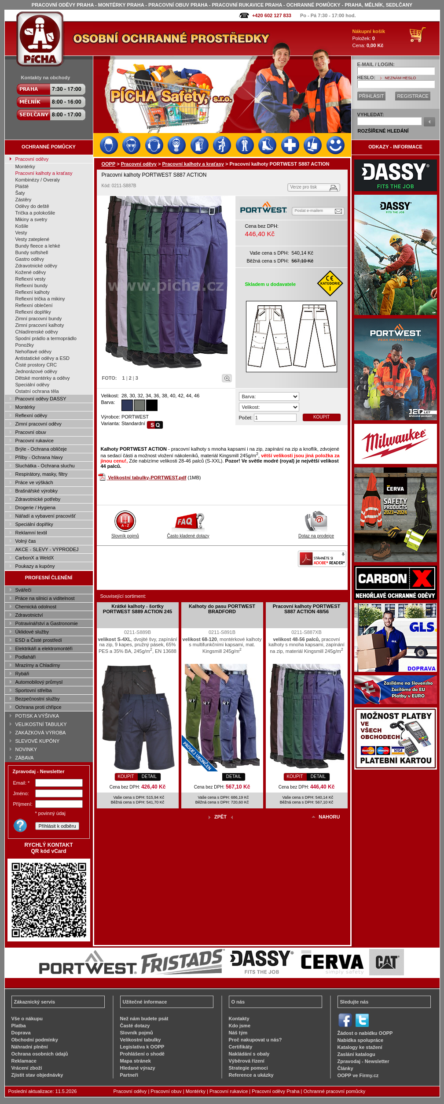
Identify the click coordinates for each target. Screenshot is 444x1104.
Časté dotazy (135, 1025)
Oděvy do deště (32, 206)
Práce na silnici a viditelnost (45, 598)
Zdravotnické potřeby (38, 499)
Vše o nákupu (27, 1018)
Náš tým (238, 1032)
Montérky (25, 166)
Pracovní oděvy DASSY (40, 398)
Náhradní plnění (29, 1046)
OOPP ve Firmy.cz (358, 1075)
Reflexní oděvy (31, 415)
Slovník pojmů (125, 533)
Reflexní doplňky (33, 312)
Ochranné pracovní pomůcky (335, 1091)
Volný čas (25, 541)
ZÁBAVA (24, 757)
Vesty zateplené (32, 239)
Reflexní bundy (31, 285)
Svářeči (23, 590)
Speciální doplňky (34, 524)
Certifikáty (241, 1046)
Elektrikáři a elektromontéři (44, 648)
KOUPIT (321, 417)
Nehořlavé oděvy (33, 351)
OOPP (109, 164)
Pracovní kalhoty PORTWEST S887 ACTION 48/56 (306, 609)
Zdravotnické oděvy (36, 265)
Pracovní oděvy (32, 159)
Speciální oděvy (32, 384)
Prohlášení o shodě (142, 1053)
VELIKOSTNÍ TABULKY (41, 724)
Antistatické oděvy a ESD (42, 358)
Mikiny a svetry (31, 219)
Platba (18, 1025)
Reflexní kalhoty (32, 292)
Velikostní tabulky (140, 1039)
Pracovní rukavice (34, 440)
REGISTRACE (413, 96)
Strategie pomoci (248, 1068)
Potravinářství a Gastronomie (46, 623)
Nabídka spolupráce (361, 1040)
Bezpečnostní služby (37, 698)
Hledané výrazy (137, 1068)
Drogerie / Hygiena (35, 507)
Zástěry (23, 199)
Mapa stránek (135, 1060)
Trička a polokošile (35, 212)
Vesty (21, 232)
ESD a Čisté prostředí (38, 640)
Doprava (21, 1032)
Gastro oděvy (29, 259)
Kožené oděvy (30, 272)
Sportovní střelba (33, 690)
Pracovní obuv (30, 432)
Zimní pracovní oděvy (38, 423)
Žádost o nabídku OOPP (365, 1033)
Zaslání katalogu (356, 1054)
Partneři (129, 1075)
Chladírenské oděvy (36, 331)
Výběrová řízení (246, 1060)
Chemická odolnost (36, 606)
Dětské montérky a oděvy (42, 378)
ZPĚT (220, 816)
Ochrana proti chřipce (38, 707)
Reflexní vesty (30, 279)
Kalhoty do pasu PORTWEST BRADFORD (222, 609)
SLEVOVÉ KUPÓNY (37, 741)
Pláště (22, 186)
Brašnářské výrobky (36, 490)
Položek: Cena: (368, 38)
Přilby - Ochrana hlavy (39, 457)
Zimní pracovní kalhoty (39, 325)
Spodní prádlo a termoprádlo (46, 338)
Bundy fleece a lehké (37, 245)
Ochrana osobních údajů (39, 1053)
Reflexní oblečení (34, 305)
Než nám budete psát (144, 1018)
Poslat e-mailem (309, 210)
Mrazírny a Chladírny (37, 665)
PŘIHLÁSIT (371, 96)
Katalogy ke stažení (360, 1047)
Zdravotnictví (29, 615)
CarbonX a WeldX (34, 557)
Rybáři (22, 673)
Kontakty (239, 1018)
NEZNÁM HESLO (400, 78)
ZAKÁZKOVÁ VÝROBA (40, 732)
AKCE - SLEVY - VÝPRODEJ (47, 549)
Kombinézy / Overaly (37, 179)
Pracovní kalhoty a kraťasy (44, 173)
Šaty (20, 193)
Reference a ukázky (251, 1075)
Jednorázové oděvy (36, 371)
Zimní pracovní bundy (38, 318)
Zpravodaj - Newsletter (363, 1061)
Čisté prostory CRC (36, 364)
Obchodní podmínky (34, 1039)
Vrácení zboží (26, 1068)
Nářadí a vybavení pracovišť (45, 516)
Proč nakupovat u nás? (255, 1039)
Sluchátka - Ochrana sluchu (45, 465)
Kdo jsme (240, 1025)
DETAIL (149, 776)
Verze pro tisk (303, 187)
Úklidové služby (32, 631)
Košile (22, 226)
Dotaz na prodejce (316, 533)
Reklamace (24, 1060)
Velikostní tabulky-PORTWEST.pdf (147, 477)
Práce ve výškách (34, 482)
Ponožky (24, 345)
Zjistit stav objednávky (37, 1075)
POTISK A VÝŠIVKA (37, 716)
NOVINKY (26, 749)
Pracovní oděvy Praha (275, 1091)
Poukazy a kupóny (35, 566)
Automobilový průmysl (39, 682)
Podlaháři (25, 656)
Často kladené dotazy (188, 533)
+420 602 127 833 (271, 15)
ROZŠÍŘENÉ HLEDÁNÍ (383, 130)
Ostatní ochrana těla (37, 391)
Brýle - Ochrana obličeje (41, 449)
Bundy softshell (31, 252)
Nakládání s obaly (249, 1053)
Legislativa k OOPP (142, 1046)
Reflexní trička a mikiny (40, 298)
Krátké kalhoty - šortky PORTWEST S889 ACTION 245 (137, 609)
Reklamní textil (31, 532)
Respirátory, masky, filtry (41, 474)
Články (345, 1068)
